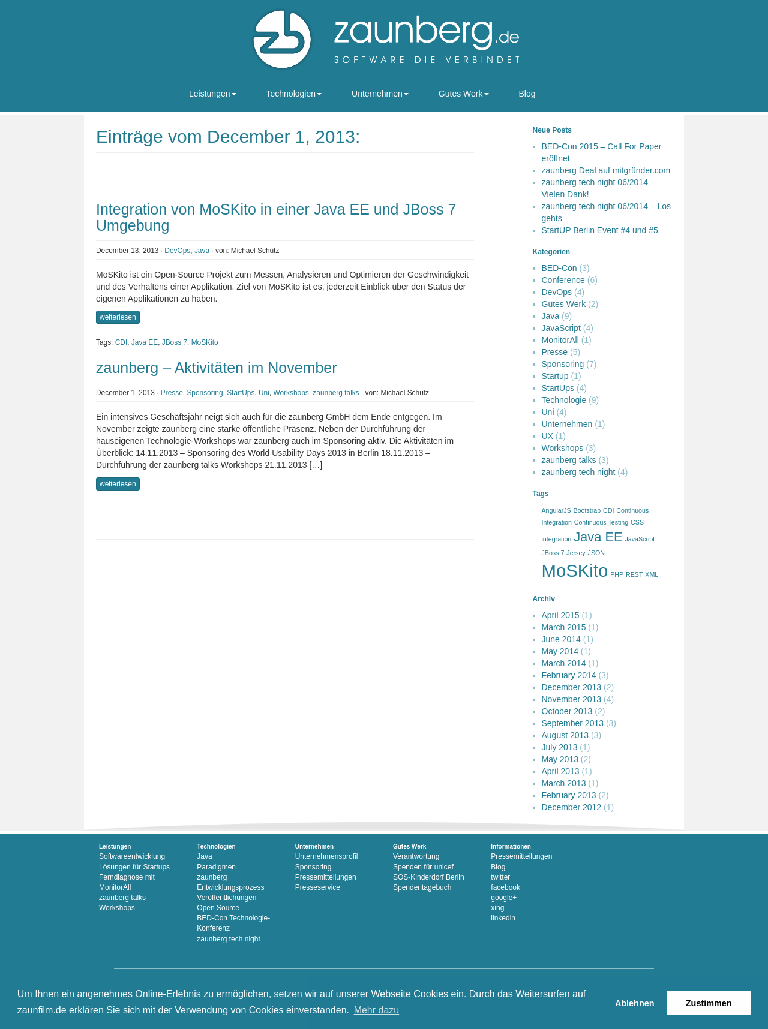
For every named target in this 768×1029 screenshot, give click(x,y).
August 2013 (565, 735)
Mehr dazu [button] (377, 1010)
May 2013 (560, 759)
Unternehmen (380, 93)
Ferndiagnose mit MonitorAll (127, 882)
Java (201, 250)
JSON (596, 552)
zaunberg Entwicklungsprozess (230, 882)
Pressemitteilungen (325, 877)
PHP (616, 574)
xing (497, 908)
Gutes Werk (464, 93)
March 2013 (564, 783)
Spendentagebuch (422, 887)
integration (557, 539)
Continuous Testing (601, 522)
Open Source (218, 908)
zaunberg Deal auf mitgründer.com (606, 170)
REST (634, 574)
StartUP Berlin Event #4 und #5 (600, 230)
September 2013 (573, 723)
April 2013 (561, 771)
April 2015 (561, 615)
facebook (505, 887)
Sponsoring (205, 393)
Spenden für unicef (423, 867)
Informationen (511, 846)
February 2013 (569, 795)
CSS (637, 522)
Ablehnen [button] (635, 1003)
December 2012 (572, 807)
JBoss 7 (174, 342)
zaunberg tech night (579, 472)
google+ (504, 897)
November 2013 (572, 699)
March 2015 (564, 627)
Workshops (290, 393)
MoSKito (204, 342)
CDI (121, 342)
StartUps (240, 393)
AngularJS (556, 510)
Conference (563, 280)
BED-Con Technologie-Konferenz (233, 923)
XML (651, 574)
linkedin (503, 918)
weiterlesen (118, 317)
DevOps (177, 250)
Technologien (294, 93)
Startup (555, 376)
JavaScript (561, 328)
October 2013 (567, 711)
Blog (527, 93)
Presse (172, 393)
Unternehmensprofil (326, 856)
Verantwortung (416, 856)
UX (547, 436)
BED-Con (559, 268)
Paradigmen (216, 867)
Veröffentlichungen (226, 897)
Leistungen (212, 93)
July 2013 (560, 747)
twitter (500, 877)
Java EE (144, 342)
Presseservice (317, 887)
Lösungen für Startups (134, 867)
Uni (264, 393)
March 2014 (564, 663)
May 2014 (560, 651)
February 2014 (569, 675)
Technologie (564, 400)
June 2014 (561, 639)
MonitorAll (560, 340)
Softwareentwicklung (132, 856)
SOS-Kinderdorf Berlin (428, 877)
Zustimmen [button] (709, 1003)
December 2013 (572, 687)
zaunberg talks (336, 393)
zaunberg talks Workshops (122, 902)
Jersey (575, 552)
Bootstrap (587, 510)
